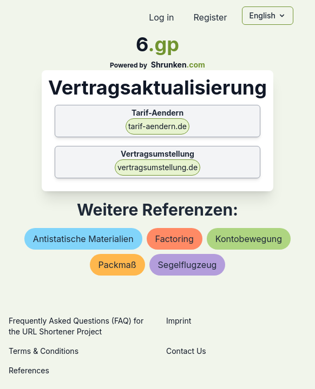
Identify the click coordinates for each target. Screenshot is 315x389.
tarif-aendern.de (157, 126)
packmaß (117, 264)
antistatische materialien (83, 238)
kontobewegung (248, 238)
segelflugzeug (187, 264)
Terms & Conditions (43, 351)
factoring (174, 238)
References (29, 370)
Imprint (178, 320)
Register (210, 17)
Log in (161, 17)
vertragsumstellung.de (157, 167)
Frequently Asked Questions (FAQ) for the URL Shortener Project (76, 326)
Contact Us (186, 351)
